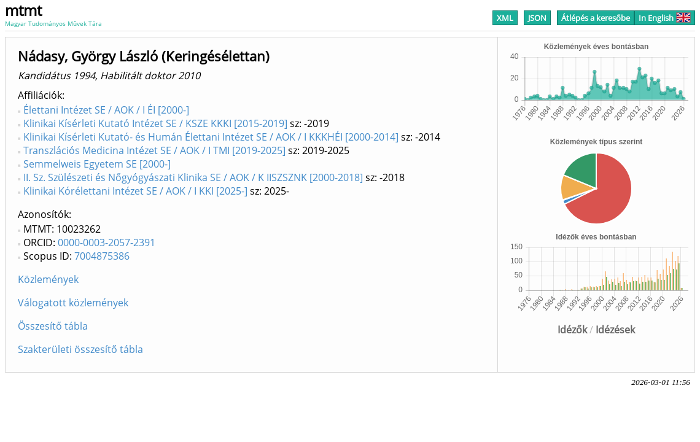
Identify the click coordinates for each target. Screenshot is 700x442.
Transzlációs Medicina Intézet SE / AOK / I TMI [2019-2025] (154, 150)
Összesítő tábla (53, 326)
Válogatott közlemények (73, 302)
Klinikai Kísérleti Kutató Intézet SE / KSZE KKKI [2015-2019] (155, 123)
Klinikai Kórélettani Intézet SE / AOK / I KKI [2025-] (135, 191)
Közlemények (48, 279)
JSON (537, 17)
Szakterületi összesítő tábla (80, 349)
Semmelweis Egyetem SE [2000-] (97, 164)
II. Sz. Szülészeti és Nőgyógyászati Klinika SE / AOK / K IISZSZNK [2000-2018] (193, 177)
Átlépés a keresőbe (595, 17)
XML (505, 17)
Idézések (615, 329)
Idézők (572, 329)
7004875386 (102, 256)
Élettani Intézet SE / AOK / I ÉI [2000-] (106, 110)
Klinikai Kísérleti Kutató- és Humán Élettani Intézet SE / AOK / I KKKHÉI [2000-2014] (211, 137)
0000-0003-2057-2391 (106, 242)
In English (665, 17)
